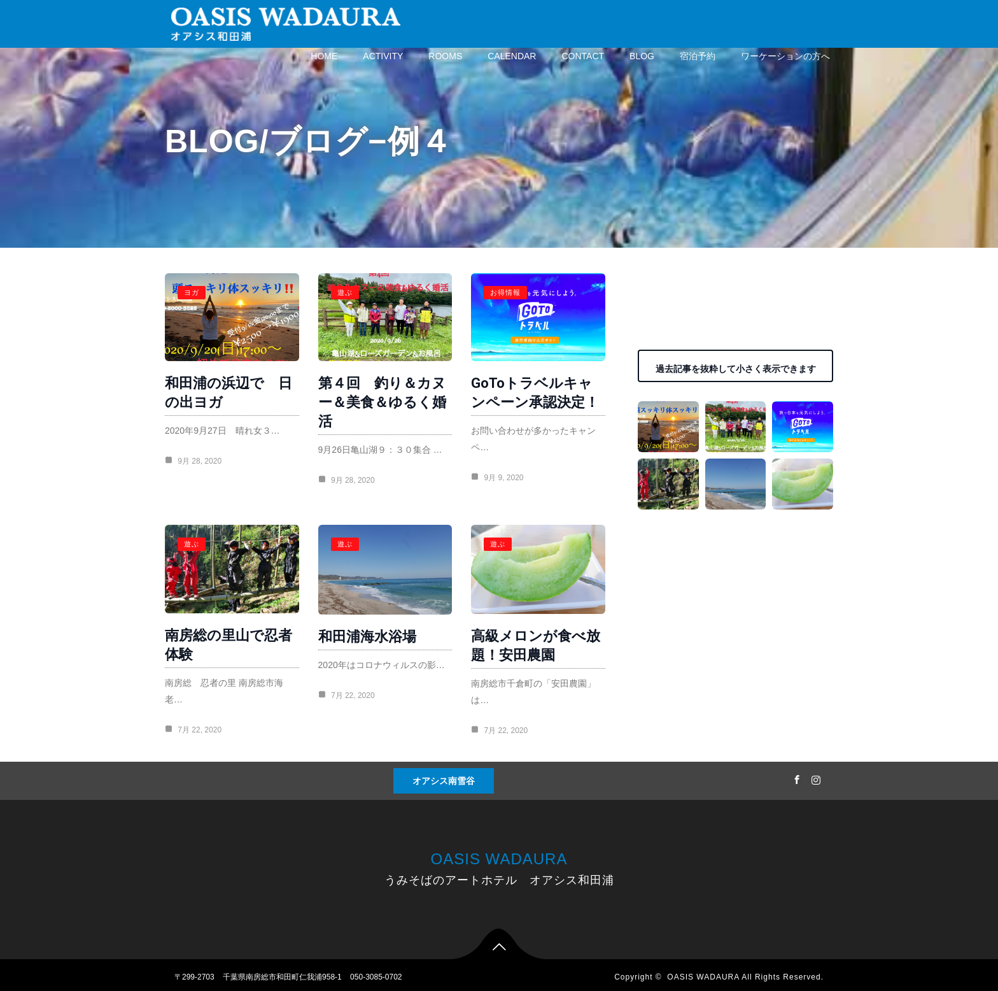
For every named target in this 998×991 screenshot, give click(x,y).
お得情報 (498, 293)
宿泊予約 (697, 56)
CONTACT (582, 56)
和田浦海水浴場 (363, 631)
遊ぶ (341, 293)
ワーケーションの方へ (785, 56)
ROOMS (445, 56)
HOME (324, 56)
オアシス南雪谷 (443, 776)
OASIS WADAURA (499, 854)
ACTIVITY (383, 56)
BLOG (641, 56)
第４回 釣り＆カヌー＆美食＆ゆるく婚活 (378, 400)
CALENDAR (512, 56)
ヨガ (191, 293)
